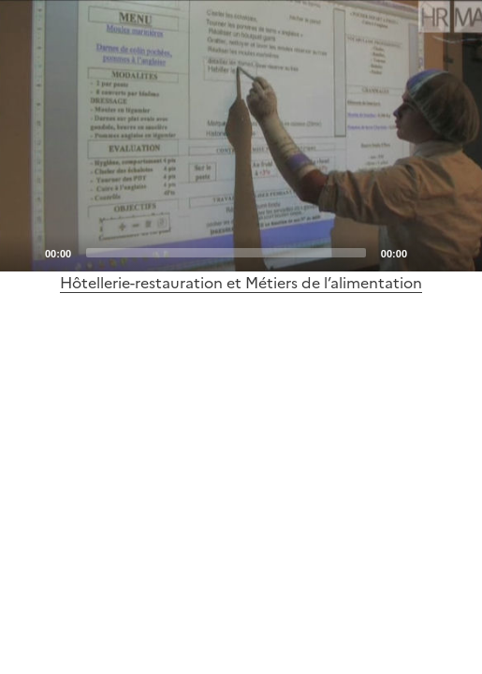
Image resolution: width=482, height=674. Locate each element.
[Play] (241, 135)
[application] (241, 135)
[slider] (226, 252)
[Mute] (426, 251)
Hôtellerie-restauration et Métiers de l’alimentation (241, 282)
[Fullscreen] (456, 251)
